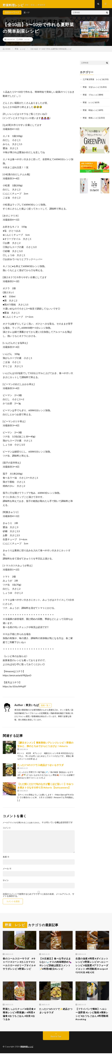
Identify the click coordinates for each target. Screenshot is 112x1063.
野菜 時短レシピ (91, 114)
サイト (6, 883)
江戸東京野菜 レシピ (93, 81)
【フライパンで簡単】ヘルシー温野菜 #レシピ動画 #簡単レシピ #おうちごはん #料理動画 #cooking (92, 1023)
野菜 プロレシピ (91, 99)
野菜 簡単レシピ (91, 122)
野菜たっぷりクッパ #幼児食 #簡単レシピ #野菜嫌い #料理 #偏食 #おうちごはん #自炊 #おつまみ (19, 1023)
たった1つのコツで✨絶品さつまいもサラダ (40, 767)
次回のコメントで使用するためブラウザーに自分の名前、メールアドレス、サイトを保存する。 (38, 897)
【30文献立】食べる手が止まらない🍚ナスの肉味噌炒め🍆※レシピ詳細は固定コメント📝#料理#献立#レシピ (55, 968)
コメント (7, 830)
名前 (6, 859)
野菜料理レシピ (27, 1056)
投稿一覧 (44, 707)
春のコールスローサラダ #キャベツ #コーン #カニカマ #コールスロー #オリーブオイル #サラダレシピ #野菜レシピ (19, 968)
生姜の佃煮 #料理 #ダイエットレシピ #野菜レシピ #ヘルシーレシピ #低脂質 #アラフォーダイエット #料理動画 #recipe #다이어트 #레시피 (92, 970)
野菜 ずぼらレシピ (92, 92)
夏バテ (27, 14)
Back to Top (56, 1046)
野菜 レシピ (24, 41)
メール (7, 871)
